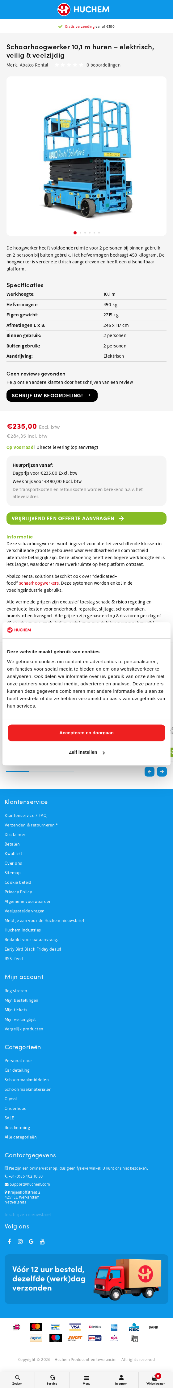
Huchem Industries (23, 930)
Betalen (12, 844)
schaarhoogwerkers (39, 583)
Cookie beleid (18, 882)
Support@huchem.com (27, 1184)
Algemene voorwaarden (28, 901)
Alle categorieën (21, 1137)
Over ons (13, 863)
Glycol (11, 1099)
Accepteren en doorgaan (86, 732)
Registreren (16, 990)
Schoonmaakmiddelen (27, 1079)
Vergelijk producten (24, 1029)
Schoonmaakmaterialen (28, 1089)
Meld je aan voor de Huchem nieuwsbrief (44, 920)
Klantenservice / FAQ (25, 815)
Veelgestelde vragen (25, 911)
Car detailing (17, 1070)
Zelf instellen (87, 752)
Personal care (18, 1060)
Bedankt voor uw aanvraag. (31, 939)
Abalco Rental (34, 65)
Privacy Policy (18, 892)
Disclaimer (15, 834)
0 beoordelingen (103, 65)
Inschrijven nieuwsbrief (28, 1214)
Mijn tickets (16, 1010)
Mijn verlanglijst (20, 1019)
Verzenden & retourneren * (31, 825)
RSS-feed (14, 958)
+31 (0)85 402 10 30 (24, 1176)
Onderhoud (16, 1108)
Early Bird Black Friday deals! (33, 949)
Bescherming (17, 1127)
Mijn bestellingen (22, 1000)
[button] (162, 772)
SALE (9, 1118)
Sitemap (13, 872)
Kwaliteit (13, 853)
